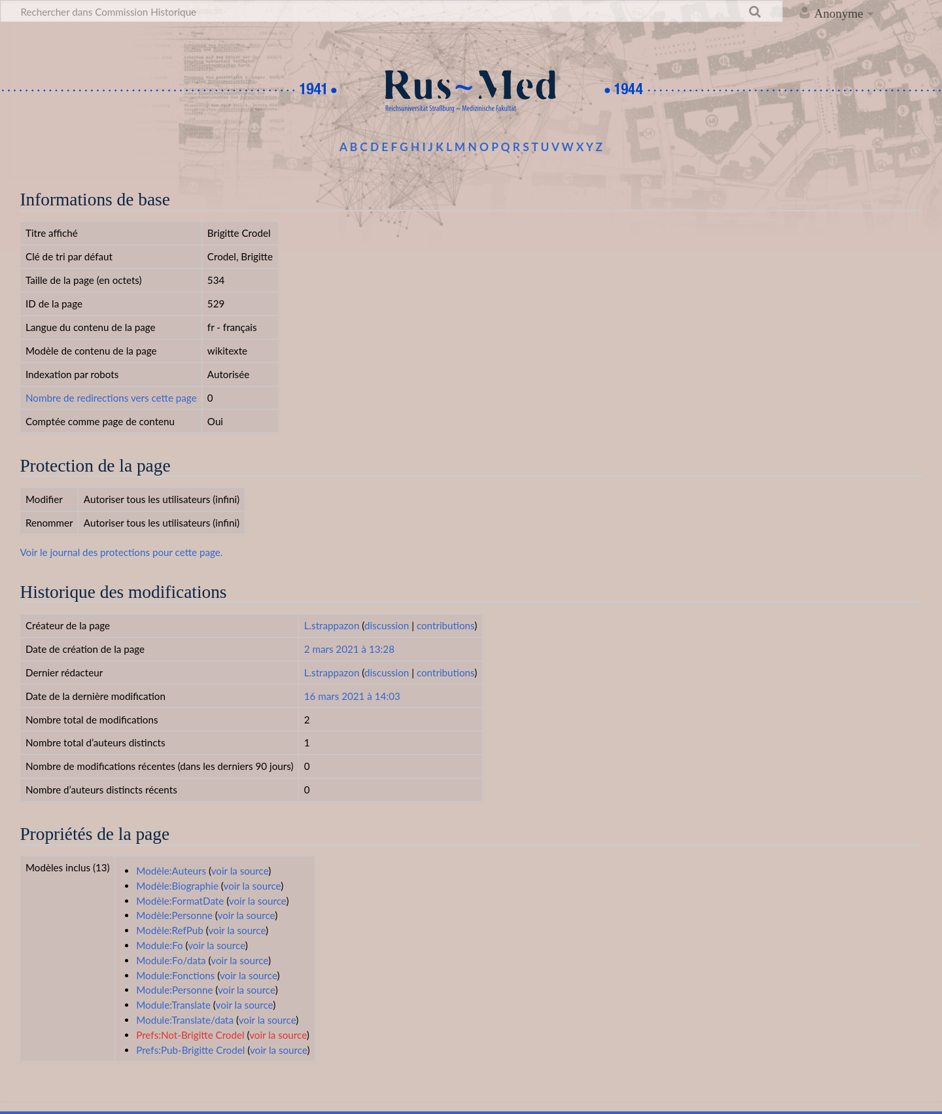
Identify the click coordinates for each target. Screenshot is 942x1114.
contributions (445, 625)
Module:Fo (159, 945)
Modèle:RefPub (169, 930)
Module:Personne (174, 990)
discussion (386, 625)
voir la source (240, 871)
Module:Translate (173, 1005)
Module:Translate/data (185, 1020)
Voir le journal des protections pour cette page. (121, 552)
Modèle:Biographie (177, 886)
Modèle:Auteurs (171, 871)
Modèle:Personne (174, 915)
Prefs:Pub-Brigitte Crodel (190, 1050)
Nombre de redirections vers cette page (111, 398)
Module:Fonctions (175, 975)
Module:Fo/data (171, 960)
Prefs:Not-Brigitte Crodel (190, 1035)
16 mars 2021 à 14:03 (352, 696)
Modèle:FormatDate (180, 901)
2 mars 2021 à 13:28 (349, 649)
